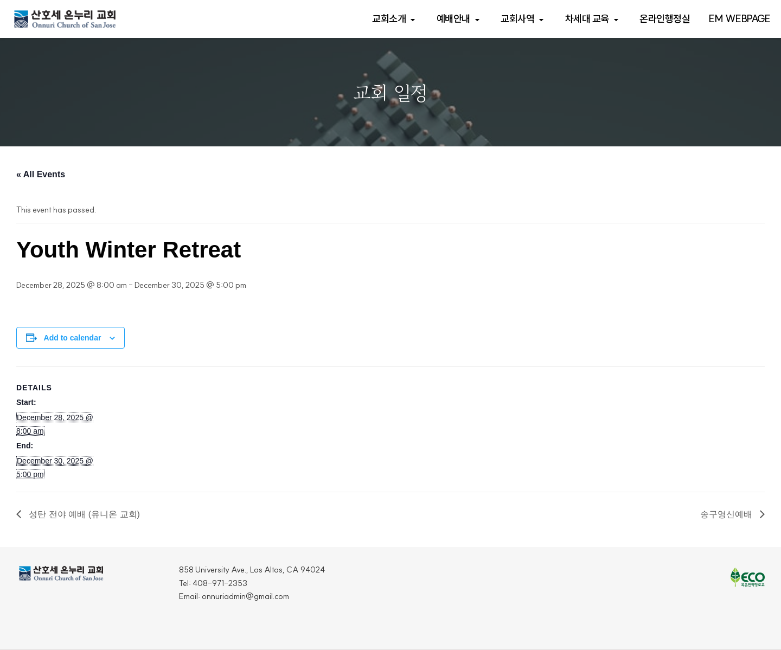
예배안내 (453, 18)
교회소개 (389, 18)
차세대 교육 (587, 18)
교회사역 (517, 18)
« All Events (40, 174)
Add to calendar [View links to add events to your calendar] (72, 337)
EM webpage (739, 18)
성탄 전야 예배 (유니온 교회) (83, 514)
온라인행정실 (664, 18)
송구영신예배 (727, 514)
